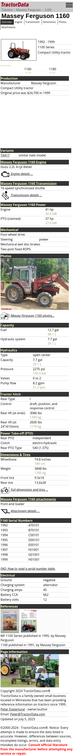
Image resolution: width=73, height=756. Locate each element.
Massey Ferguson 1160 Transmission (29, 183)
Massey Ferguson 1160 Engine (23, 162)
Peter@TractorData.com (27, 714)
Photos (62, 22)
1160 (48, 10)
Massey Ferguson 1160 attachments (28, 499)
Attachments (8, 27)
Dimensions (49, 22)
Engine (18, 22)
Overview (7, 22)
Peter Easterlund (13, 709)
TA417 (5, 155)
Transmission (32, 22)
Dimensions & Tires (15, 455)
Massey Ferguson (28, 10)
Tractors (7, 10)
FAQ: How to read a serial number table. (28, 569)
